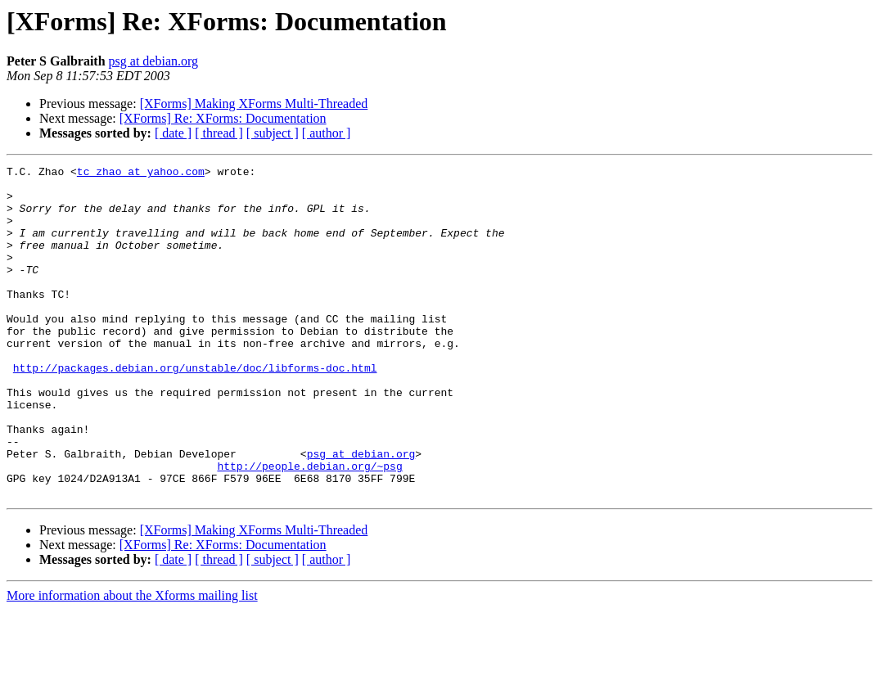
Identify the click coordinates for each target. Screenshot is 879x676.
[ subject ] (272, 133)
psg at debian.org (153, 61)
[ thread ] (219, 133)
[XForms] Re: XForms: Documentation (223, 118)
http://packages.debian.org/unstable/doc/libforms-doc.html (195, 409)
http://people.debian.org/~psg (309, 527)
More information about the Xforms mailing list (132, 662)
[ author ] (326, 133)
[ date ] (173, 133)
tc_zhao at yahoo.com (141, 173)
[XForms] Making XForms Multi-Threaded (254, 103)
